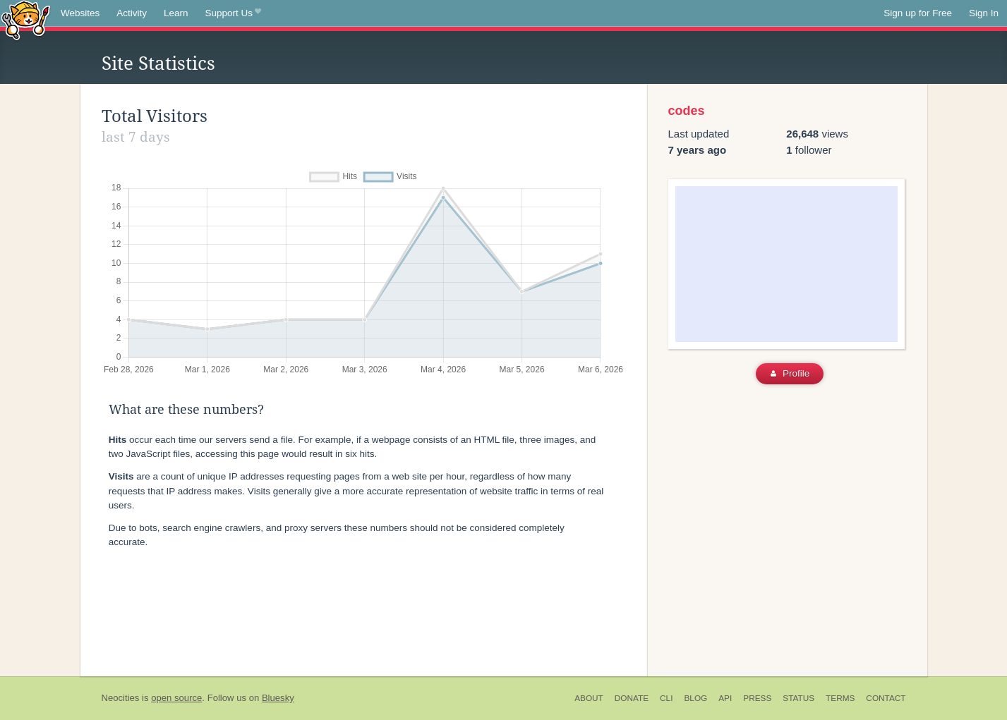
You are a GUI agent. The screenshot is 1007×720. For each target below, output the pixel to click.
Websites (80, 13)
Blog (695, 698)
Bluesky (278, 697)
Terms (840, 698)
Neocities (121, 697)
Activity (131, 13)
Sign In (984, 13)
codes (686, 111)
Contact (885, 698)
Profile (790, 373)
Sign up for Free (918, 13)
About (588, 698)
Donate (632, 698)
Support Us (233, 13)
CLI (666, 698)
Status (798, 698)
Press (757, 698)
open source (176, 697)
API (725, 698)
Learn (176, 13)
